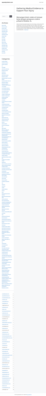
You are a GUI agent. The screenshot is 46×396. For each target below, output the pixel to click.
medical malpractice (5, 204)
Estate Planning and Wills (6, 140)
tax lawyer (3, 246)
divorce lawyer (4, 123)
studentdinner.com (5, 353)
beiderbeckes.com (5, 372)
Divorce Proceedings (5, 125)
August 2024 (4, 36)
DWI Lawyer (4, 128)
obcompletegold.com (6, 341)
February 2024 (4, 43)
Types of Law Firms (5, 272)
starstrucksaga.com (5, 349)
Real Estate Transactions (6, 229)
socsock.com (4, 343)
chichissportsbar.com (6, 379)
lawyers (3, 190)
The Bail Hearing (5, 253)
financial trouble (5, 149)
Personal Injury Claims (6, 223)
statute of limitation (5, 237)
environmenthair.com (6, 314)
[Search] (10, 16)
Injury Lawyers (4, 179)
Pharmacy (3, 225)
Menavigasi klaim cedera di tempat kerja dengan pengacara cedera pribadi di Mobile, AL (29, 19)
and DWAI (3, 67)
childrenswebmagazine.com (7, 355)
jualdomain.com (5, 312)
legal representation (5, 200)
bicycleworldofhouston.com (7, 337)
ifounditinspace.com (5, 366)
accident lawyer (4, 61)
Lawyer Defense (5, 189)
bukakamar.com (5, 307)
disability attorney (5, 120)
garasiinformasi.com (6, 295)
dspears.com (4, 385)
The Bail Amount (5, 252)
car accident (4, 86)
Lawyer (3, 187)
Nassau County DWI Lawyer (7, 211)
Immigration (4, 171)
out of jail (3, 213)
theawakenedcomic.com (6, 378)
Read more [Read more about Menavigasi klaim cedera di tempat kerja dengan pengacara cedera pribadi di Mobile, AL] (26, 29)
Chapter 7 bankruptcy (6, 95)
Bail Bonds (4, 72)
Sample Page (41, 2)
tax (2, 241)
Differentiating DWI (5, 119)
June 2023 (3, 52)
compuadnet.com (5, 301)
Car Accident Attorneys (6, 89)
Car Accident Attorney (6, 88)
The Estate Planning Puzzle (6, 255)
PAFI (2, 214)
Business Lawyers (5, 82)
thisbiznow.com (5, 328)
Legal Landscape (5, 199)
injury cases (4, 178)
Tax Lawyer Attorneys (5, 248)
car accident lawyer (5, 91)
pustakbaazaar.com (5, 293)
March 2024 (4, 42)
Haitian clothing (4, 155)
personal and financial (6, 216)
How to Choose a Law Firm (6, 163)
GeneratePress (29, 394)
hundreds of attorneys (6, 168)
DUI (2, 126)
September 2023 (5, 49)
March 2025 (4, 25)
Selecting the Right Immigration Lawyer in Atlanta (6, 232)
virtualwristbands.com (6, 297)
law (2, 182)
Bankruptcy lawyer (5, 75)
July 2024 (3, 37)
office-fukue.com (5, 324)
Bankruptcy (4, 73)
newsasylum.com (5, 332)
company (3, 99)
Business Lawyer (5, 76)
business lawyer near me (6, 80)
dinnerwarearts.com (5, 356)
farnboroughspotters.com (7, 335)
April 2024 (3, 40)
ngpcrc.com (4, 309)
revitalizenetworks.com (6, 383)
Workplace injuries (5, 287)
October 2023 (4, 48)
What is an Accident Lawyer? (7, 283)
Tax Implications (5, 244)
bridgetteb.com (5, 303)
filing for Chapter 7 (5, 145)
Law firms (3, 186)
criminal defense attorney (6, 111)
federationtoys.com (5, 334)
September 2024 (5, 34)
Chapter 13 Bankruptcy (6, 94)
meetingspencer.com (6, 360)
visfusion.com (4, 299)
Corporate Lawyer (5, 110)
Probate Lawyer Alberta (6, 226)
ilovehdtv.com (4, 358)
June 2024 (3, 39)
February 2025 (4, 26)
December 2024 (4, 29)
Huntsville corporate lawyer (7, 169)
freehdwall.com (5, 370)
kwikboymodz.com (5, 376)
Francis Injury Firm (5, 151)
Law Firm (3, 184)
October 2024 (4, 32)
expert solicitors (5, 142)
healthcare (4, 162)
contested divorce (5, 107)
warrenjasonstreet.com (6, 311)
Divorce (3, 122)
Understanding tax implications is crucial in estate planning (6, 281)
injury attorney (4, 176)
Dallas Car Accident (5, 113)
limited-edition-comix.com (7, 322)
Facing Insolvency (5, 143)
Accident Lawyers (5, 62)
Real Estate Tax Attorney (6, 228)
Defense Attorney (5, 117)
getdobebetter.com (5, 381)
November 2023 (5, 46)
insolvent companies (5, 181)
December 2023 (4, 45)
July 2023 (3, 51)
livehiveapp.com (5, 351)
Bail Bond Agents (5, 70)
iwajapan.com (4, 320)
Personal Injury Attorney (6, 219)
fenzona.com (4, 339)
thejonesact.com (5, 364)
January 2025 (4, 28)
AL (2, 65)
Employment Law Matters (6, 132)
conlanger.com (4, 345)
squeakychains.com (7, 2)
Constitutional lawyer (5, 104)
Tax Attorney (4, 243)
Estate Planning (4, 139)
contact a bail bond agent (6, 105)
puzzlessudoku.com (5, 374)
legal (3, 192)
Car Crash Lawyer (5, 92)
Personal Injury (4, 217)
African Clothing (5, 64)
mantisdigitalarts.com (6, 387)
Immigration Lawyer (5, 172)
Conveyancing (4, 108)
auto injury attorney (5, 68)
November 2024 (5, 31)
